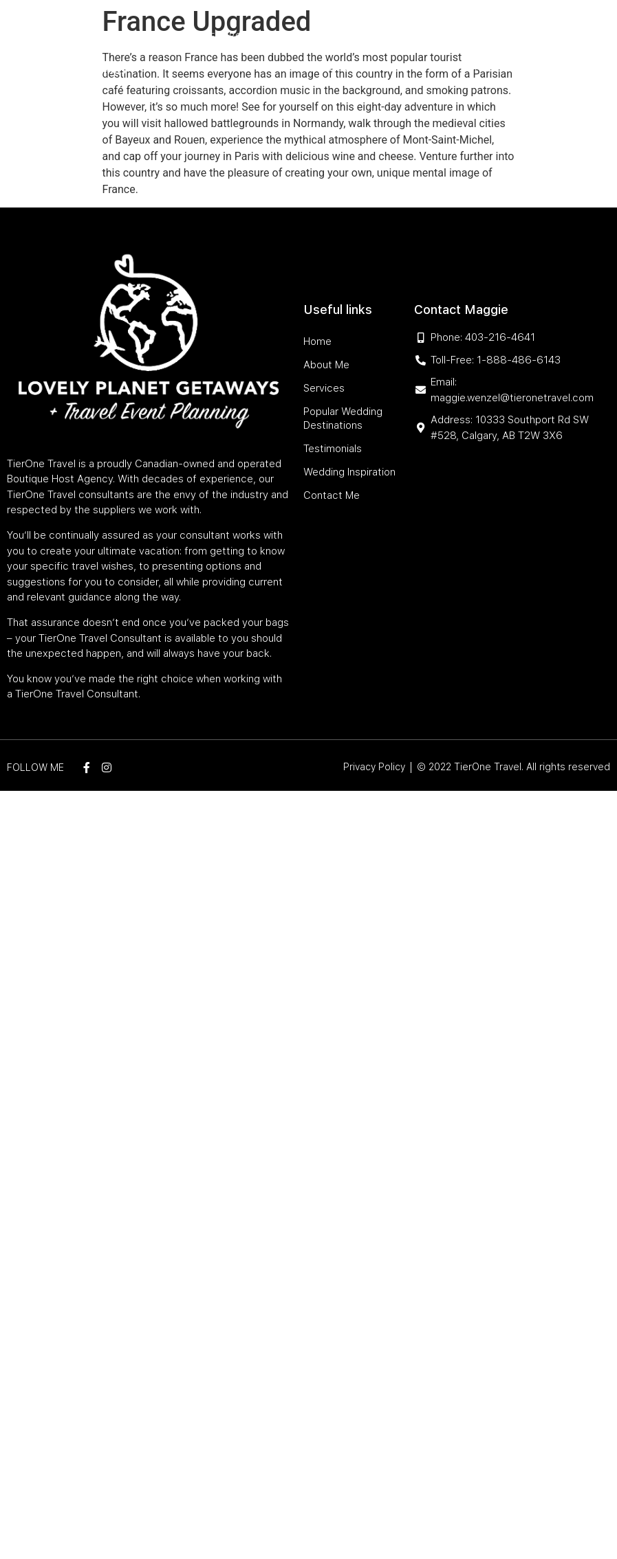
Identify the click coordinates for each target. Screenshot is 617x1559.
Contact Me (464, 68)
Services (299, 36)
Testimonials (287, 68)
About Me (246, 36)
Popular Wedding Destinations (411, 36)
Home (202, 36)
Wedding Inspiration (377, 68)
